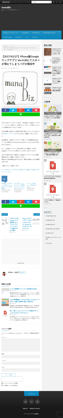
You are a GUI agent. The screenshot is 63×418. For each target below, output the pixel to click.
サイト (3, 367)
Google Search (36, 32)
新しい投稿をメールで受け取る (10, 385)
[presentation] (12, 379)
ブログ (27, 37)
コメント (4, 337)
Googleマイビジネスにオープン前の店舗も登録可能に (56, 89)
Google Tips (19, 37)
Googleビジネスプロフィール (10, 32)
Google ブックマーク (9, 133)
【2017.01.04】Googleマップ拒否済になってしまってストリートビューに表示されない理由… (14, 224)
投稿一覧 (22, 272)
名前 (3, 353)
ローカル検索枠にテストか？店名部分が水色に (23, 289)
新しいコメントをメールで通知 (10, 383)
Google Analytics (7, 37)
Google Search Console (49, 32)
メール (4, 360)
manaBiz (6, 7)
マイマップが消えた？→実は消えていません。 (32, 185)
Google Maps (25, 32)
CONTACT (35, 37)
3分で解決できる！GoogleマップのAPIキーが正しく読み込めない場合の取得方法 (52, 135)
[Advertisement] (42, 17)
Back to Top (31, 394)
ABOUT (25, 408)
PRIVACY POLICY (35, 408)
